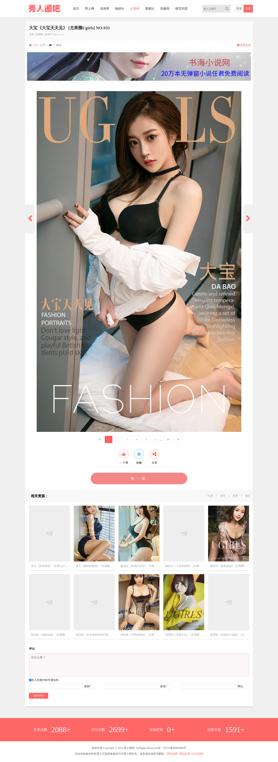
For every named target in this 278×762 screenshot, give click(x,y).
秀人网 (89, 8)
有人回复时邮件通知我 (44, 680)
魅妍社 (119, 8)
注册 (248, 8)
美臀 (235, 495)
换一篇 (139, 478)
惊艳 (222, 495)
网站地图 (172, 753)
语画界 (104, 8)
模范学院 (181, 8)
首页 (76, 8)
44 (168, 439)
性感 (210, 495)
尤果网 (134, 8)
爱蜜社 (149, 8)
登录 (239, 8)
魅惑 (247, 495)
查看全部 (244, 45)
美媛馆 (165, 8)
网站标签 (185, 753)
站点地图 (197, 753)
